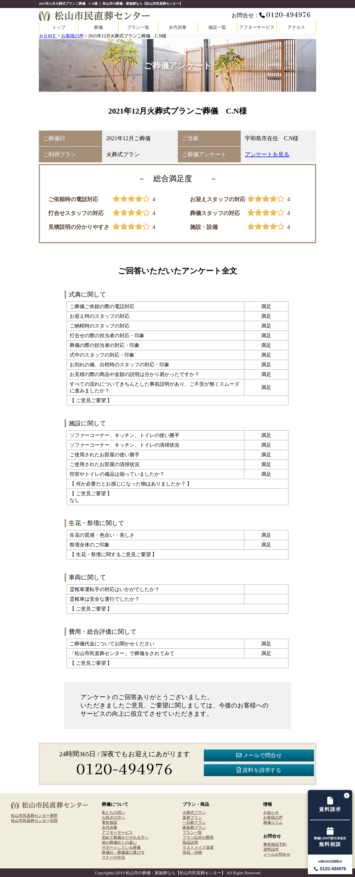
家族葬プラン (194, 827)
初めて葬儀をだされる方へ (125, 837)
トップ (58, 27)
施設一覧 (217, 27)
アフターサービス (257, 27)
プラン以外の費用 (198, 837)
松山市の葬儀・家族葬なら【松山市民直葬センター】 (175, 873)
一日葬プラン (194, 822)
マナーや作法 (113, 857)
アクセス (296, 27)
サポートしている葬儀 (121, 847)
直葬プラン (192, 817)
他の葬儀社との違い (119, 842)
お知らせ (271, 812)
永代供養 (177, 27)
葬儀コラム (273, 822)
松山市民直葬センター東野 (34, 815)
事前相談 (109, 822)
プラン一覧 (138, 27)
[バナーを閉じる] (346, 795)
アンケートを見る (267, 154)
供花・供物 (192, 852)
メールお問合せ (276, 854)
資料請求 (271, 849)
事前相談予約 (274, 844)
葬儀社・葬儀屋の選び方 (123, 852)
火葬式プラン (194, 812)
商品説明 (190, 842)
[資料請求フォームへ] (330, 805)
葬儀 (98, 27)
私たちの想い (113, 812)
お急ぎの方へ (113, 817)
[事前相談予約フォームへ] (330, 837)
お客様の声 (273, 817)
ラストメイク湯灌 (198, 847)
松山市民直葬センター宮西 (34, 820)
